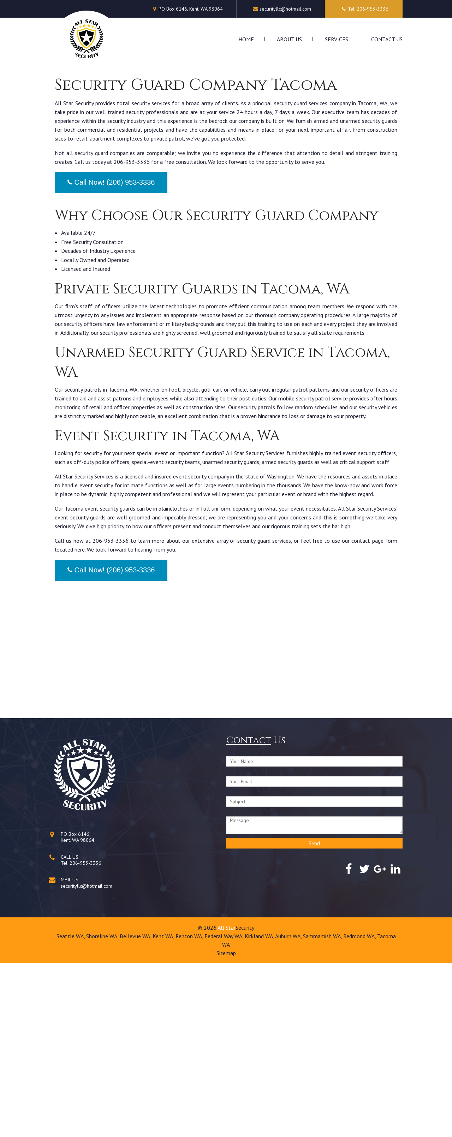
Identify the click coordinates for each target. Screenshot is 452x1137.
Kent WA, (164, 1109)
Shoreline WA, (103, 1109)
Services (336, 39)
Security (245, 1101)
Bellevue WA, (136, 1109)
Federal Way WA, (224, 1109)
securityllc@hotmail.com (285, 9)
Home (246, 39)
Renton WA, (190, 1109)
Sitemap (226, 1126)
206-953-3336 (85, 1037)
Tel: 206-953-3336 (363, 9)
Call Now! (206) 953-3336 (111, 356)
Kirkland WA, (260, 1109)
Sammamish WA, (323, 1109)
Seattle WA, (71, 1109)
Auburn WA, (289, 1109)
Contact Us (387, 39)
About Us (289, 39)
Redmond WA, (360, 1109)
